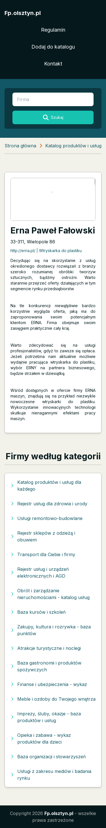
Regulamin (53, 30)
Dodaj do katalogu (53, 47)
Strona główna (20, 145)
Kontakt (53, 64)
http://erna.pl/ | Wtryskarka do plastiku (46, 250)
